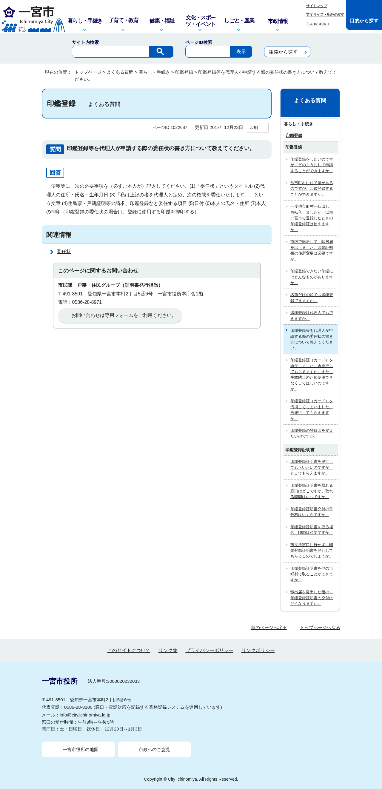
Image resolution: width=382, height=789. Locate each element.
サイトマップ (316, 6)
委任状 (64, 251)
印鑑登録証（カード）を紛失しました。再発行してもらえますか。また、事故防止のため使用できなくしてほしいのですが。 (311, 374)
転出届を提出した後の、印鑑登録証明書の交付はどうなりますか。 (311, 598)
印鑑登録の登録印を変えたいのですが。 (311, 433)
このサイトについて (128, 650)
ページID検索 (198, 42)
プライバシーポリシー (209, 650)
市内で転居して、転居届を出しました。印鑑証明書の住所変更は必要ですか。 (311, 250)
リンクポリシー (258, 650)
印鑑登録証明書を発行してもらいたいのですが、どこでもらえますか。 (311, 467)
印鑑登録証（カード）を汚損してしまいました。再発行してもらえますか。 (311, 409)
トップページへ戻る (320, 627)
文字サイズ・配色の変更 (325, 14)
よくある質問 (120, 72)
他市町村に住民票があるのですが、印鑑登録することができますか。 (311, 189)
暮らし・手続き (154, 72)
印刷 (253, 127)
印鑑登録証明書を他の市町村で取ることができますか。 (311, 574)
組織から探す (283, 51)
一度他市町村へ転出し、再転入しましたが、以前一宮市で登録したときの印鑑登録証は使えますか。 (311, 218)
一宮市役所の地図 (80, 749)
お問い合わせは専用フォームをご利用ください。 (123, 315)
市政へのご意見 (154, 749)
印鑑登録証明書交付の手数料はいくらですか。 (311, 512)
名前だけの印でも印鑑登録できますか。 (311, 297)
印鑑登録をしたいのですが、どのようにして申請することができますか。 (311, 165)
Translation (317, 23)
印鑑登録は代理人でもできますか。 (311, 315)
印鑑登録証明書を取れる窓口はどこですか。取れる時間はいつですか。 (311, 491)
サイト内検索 (85, 42)
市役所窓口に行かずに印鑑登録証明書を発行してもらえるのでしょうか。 (311, 551)
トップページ (88, 72)
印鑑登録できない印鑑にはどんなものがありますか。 (311, 277)
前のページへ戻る (269, 627)
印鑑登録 (184, 72)
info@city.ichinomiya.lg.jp (85, 714)
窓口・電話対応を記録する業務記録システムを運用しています (158, 707)
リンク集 (168, 650)
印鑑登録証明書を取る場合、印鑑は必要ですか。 (311, 530)
